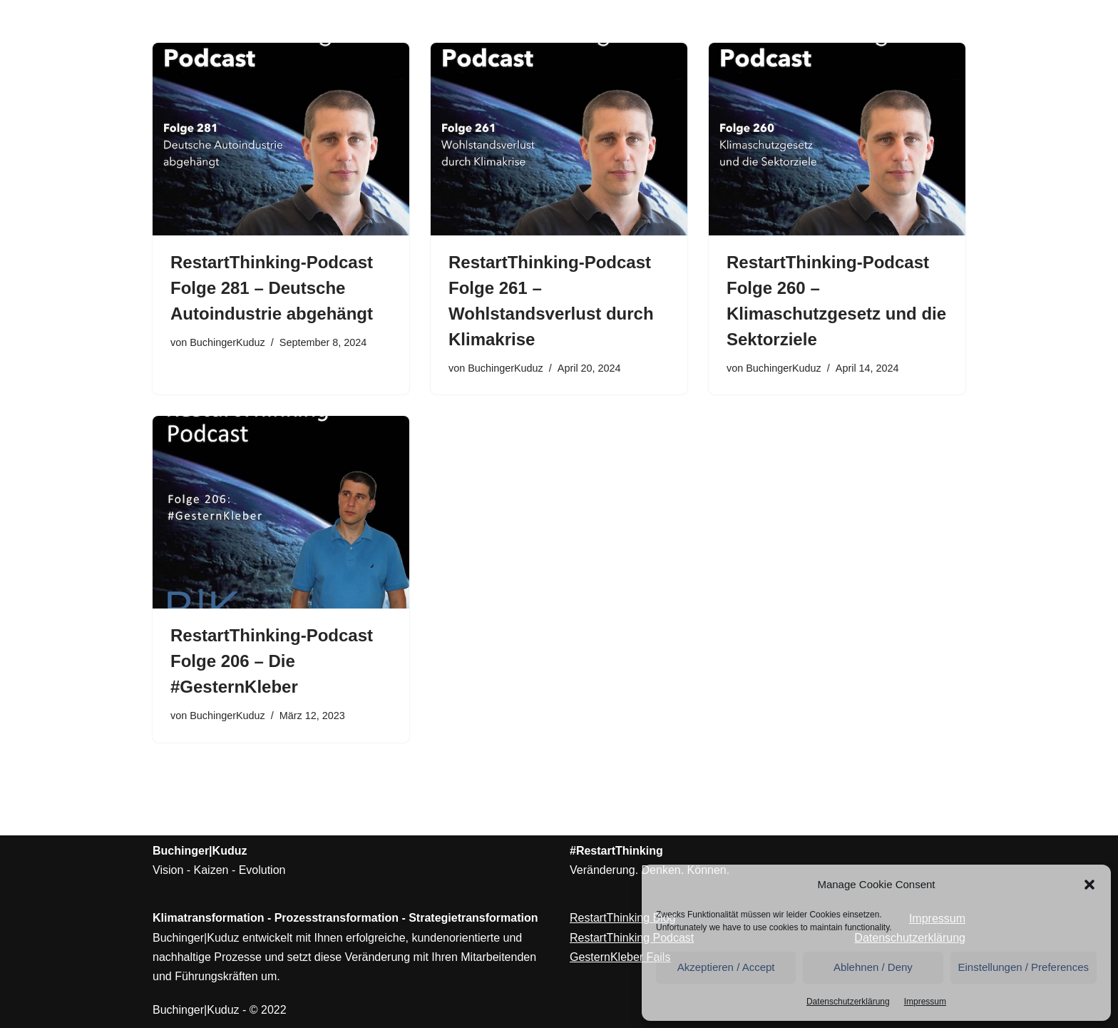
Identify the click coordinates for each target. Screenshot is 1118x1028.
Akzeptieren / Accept (726, 967)
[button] (1089, 884)
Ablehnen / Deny (873, 967)
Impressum (925, 1002)
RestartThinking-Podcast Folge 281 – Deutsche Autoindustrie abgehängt (271, 288)
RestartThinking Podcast (632, 938)
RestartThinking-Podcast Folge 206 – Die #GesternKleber (271, 661)
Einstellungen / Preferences (1023, 967)
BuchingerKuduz (227, 342)
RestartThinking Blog (623, 918)
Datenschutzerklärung (848, 1002)
